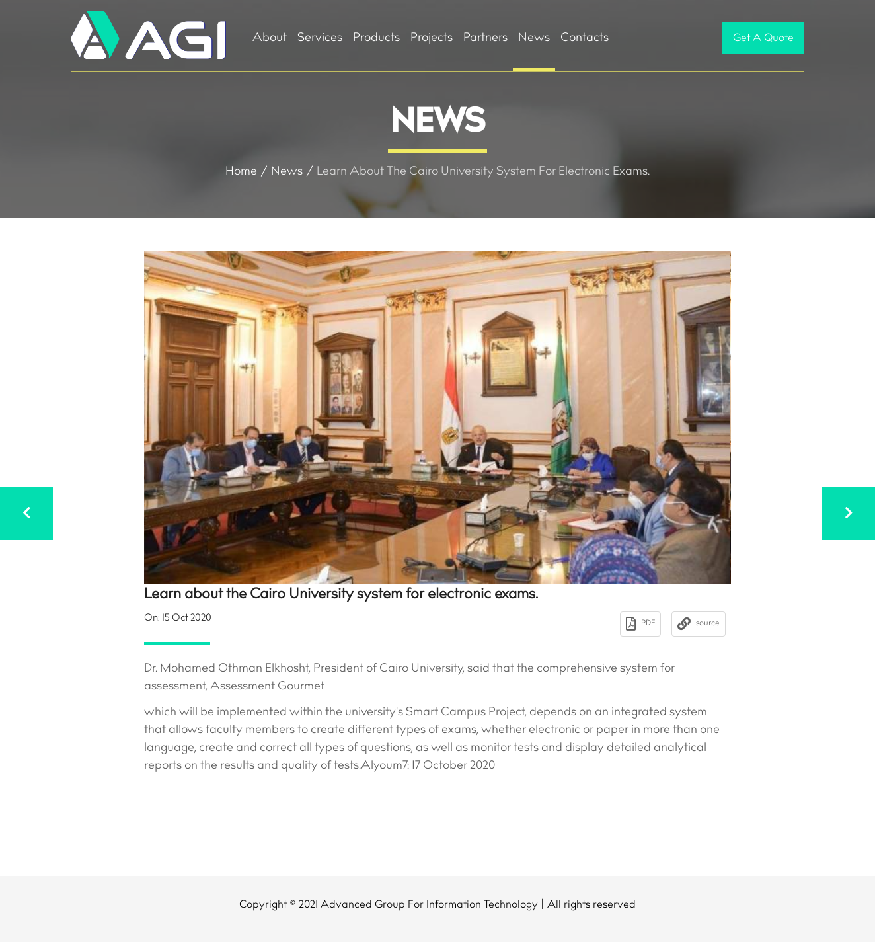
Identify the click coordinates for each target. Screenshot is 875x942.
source (698, 624)
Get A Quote (763, 38)
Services (319, 38)
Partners (485, 38)
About (269, 38)
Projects (431, 38)
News (534, 38)
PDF (640, 624)
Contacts (584, 38)
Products (376, 38)
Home (241, 172)
